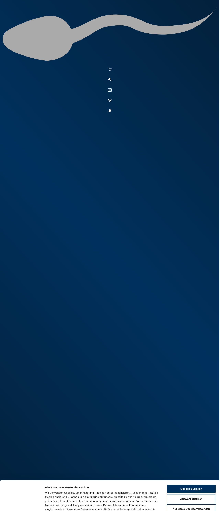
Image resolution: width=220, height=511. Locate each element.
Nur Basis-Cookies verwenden (191, 478)
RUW (203, 15)
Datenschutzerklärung (59, 490)
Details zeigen (187, 504)
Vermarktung (116, 15)
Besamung (94, 15)
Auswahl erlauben (191, 468)
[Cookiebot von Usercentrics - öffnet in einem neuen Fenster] (22, 504)
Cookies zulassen (191, 458)
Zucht (135, 15)
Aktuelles (75, 15)
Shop (172, 15)
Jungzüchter (154, 15)
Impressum (83, 490)
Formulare (188, 15)
